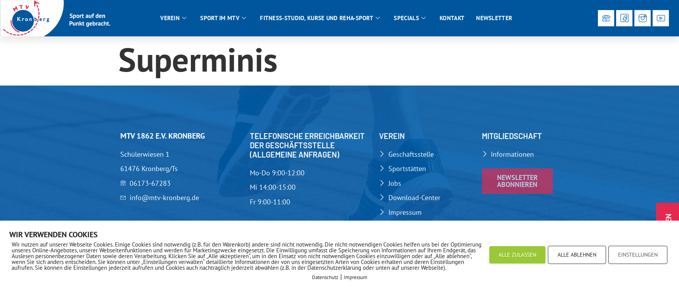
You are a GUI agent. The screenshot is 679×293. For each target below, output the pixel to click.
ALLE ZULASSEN (517, 254)
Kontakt (452, 18)
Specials (410, 18)
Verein (173, 18)
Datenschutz (325, 277)
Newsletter (494, 18)
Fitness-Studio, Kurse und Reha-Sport (320, 18)
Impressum (355, 277)
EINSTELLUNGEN (638, 254)
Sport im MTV (223, 18)
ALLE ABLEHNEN (577, 254)
